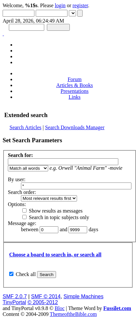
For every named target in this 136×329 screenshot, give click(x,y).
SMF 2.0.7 (15, 296)
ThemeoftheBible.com (73, 314)
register (80, 5)
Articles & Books (74, 85)
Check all (26, 274)
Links (74, 97)
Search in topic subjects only (55, 217)
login (60, 5)
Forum (75, 79)
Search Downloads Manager (75, 127)
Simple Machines (84, 296)
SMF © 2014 (46, 296)
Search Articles (25, 127)
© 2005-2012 (43, 302)
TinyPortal (14, 302)
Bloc (60, 308)
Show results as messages (52, 211)
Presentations (74, 91)
